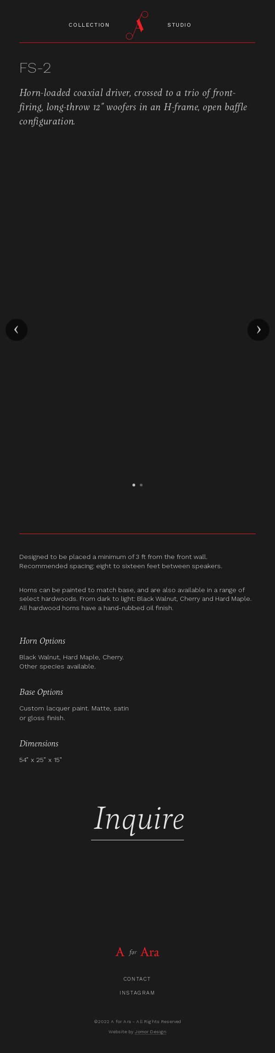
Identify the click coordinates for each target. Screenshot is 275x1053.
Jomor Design (150, 1031)
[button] (17, 331)
